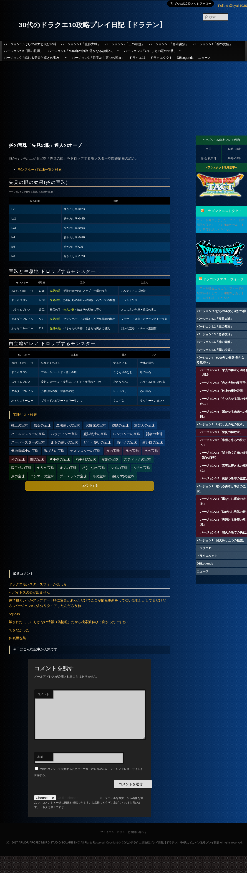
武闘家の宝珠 (96, 425)
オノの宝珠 (68, 468)
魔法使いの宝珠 (68, 425)
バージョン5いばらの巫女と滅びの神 (30, 44)
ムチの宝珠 (141, 468)
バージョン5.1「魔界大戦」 (80, 44)
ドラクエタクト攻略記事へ (221, 167)
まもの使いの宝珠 (64, 442)
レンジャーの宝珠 (126, 434)
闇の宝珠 (37, 459)
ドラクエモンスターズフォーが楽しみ (38, 584)
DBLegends (185, 57)
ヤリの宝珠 (45, 468)
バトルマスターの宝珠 (28, 434)
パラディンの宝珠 (64, 434)
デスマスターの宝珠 (85, 451)
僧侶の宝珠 (42, 425)
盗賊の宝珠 (120, 425)
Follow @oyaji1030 (232, 5)
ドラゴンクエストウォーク (223, 279)
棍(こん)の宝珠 (93, 468)
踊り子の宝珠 (126, 442)
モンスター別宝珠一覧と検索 (40, 169)
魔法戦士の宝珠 (95, 434)
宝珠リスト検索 (25, 415)
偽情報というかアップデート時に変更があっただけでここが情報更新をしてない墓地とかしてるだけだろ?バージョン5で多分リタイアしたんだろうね (87, 603)
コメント (43, 694)
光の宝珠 (18, 459)
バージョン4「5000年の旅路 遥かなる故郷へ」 (83, 51)
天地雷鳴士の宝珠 (24, 451)
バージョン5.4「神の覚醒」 (212, 44)
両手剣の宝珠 (86, 459)
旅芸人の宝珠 (144, 425)
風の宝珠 (132, 451)
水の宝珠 (151, 451)
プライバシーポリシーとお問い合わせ (123, 832)
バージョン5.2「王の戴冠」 (124, 44)
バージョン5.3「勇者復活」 (168, 44)
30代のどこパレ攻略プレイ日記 (200, 842)
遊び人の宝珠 (54, 451)
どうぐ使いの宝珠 (97, 442)
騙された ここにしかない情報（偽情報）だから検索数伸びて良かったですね (67, 622)
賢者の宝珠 (154, 434)
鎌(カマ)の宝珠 (123, 476)
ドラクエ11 (137, 57)
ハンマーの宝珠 (42, 476)
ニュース (204, 57)
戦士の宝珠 (19, 425)
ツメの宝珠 (119, 468)
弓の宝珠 (99, 476)
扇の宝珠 (18, 476)
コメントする (89, 485)
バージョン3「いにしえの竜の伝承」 (152, 51)
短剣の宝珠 (109, 459)
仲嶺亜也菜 (17, 638)
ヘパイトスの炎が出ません (29, 592)
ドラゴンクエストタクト (223, 211)
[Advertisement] (123, 94)
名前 (40, 757)
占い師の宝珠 (152, 442)
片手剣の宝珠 (59, 459)
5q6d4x (14, 614)
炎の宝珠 (113, 451)
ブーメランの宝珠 (73, 476)
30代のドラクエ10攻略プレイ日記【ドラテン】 (92, 25)
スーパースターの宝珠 (28, 442)
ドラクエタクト (161, 57)
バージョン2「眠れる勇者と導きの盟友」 (36, 57)
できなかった (19, 630)
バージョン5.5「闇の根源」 (23, 51)
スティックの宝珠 (137, 459)
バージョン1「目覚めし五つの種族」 (98, 57)
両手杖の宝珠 (21, 468)
